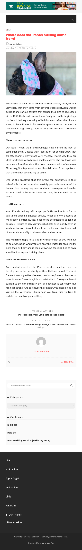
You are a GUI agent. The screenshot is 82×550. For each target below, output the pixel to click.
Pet (9, 30)
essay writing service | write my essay (28, 440)
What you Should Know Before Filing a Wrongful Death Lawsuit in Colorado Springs (41, 326)
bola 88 (11, 432)
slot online (12, 469)
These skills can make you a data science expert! (41, 314)
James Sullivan (15, 44)
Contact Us (33, 543)
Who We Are (48, 543)
